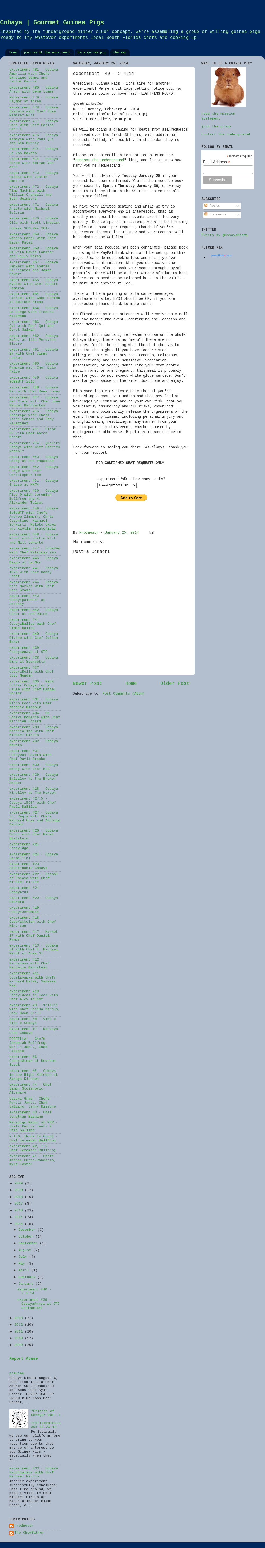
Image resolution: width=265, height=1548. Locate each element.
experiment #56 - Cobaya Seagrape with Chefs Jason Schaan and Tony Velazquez (33, 417)
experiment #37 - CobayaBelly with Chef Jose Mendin (31, 672)
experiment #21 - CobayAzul (26, 890)
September (29, 1243)
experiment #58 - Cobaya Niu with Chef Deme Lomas (34, 389)
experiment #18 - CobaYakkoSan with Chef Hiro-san (32, 922)
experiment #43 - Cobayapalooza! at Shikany (27, 600)
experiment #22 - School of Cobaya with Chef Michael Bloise (33, 878)
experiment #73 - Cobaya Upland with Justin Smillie (33, 177)
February (28, 1277)
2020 (19, 1184)
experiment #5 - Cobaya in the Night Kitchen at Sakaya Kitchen (33, 1075)
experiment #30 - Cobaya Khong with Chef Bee (33, 767)
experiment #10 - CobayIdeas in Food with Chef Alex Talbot (33, 995)
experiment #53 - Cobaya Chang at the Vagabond (33, 459)
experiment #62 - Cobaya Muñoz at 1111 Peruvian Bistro (33, 340)
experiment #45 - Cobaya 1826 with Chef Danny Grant (33, 572)
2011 (19, 1332)
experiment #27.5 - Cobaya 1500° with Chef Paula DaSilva (32, 803)
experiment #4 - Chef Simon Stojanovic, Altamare (30, 1089)
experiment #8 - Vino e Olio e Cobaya (32, 1021)
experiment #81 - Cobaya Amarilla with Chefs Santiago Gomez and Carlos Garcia (33, 76)
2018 (19, 1197)
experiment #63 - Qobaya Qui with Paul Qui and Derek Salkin (33, 326)
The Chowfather (29, 1533)
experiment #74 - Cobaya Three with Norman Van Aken (33, 163)
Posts (212, 206)
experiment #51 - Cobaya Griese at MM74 (33, 483)
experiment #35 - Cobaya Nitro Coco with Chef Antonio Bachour (33, 703)
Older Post (174, 683)
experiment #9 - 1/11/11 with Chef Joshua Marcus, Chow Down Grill (34, 1009)
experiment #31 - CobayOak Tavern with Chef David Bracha (30, 755)
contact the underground (99, 160)
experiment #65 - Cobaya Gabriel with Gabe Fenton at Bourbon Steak (34, 298)
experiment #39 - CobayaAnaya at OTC (28, 650)
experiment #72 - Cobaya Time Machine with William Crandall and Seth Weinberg (33, 193)
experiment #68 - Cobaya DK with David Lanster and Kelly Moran (33, 252)
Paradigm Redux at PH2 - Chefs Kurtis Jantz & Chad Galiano (33, 1126)
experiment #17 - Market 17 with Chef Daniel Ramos (33, 936)
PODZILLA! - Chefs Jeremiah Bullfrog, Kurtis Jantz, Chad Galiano (28, 1045)
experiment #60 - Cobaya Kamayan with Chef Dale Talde (33, 368)
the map (119, 52)
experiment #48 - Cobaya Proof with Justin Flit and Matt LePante (33, 538)
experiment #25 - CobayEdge (26, 846)
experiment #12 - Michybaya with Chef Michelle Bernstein (29, 964)
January (27, 1284)
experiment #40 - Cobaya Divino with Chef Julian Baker (33, 638)
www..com (221, 255)
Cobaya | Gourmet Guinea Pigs (52, 22)
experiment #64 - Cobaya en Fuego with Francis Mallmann (33, 312)
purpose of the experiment (47, 52)
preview (16, 1373)
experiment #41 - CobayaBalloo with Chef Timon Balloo (32, 624)
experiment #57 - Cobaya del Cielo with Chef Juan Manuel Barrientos (34, 401)
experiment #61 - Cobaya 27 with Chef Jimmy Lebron (33, 354)
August (26, 1250)
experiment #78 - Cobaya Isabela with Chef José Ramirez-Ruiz (33, 111)
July (24, 1257)
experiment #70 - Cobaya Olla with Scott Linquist (34, 220)
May (23, 1264)
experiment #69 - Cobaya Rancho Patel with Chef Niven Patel (33, 238)
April (25, 1270)
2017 (19, 1204)
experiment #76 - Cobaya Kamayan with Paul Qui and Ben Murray (33, 139)
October (27, 1237)
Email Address (216, 161)
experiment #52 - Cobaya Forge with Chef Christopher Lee (33, 471)
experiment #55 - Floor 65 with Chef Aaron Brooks (32, 433)
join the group (216, 126)
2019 (19, 1190)
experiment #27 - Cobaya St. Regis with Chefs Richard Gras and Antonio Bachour (34, 818)
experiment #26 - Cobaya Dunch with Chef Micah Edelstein (33, 834)
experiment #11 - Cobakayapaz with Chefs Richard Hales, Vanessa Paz (32, 979)
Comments (215, 215)
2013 (19, 1318)
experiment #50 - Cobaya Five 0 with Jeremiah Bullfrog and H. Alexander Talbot (33, 497)
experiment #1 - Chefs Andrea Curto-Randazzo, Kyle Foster (32, 1160)
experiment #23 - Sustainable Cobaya (28, 866)
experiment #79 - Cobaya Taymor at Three (33, 99)
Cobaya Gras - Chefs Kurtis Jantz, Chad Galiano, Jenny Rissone (32, 1103)
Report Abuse (23, 1359)
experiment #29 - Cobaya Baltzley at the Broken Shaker (33, 779)
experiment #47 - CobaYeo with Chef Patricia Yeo (34, 550)
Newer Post (87, 683)
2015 (19, 1217)
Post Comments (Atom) (124, 694)
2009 (19, 1345)
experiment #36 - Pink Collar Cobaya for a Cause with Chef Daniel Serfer (32, 687)
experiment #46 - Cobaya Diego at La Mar (33, 560)
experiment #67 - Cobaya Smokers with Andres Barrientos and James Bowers (33, 268)
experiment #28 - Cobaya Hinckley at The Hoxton (33, 791)
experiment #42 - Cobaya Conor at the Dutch (33, 612)
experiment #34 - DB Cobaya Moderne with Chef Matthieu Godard (34, 717)
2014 (19, 1224)
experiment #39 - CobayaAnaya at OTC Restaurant (38, 1304)
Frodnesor (24, 1526)
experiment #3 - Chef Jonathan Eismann (30, 1114)
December (28, 1230)
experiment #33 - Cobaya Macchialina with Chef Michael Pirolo (33, 731)
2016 (19, 1210)
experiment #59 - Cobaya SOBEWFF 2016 (33, 380)
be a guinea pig (92, 52)
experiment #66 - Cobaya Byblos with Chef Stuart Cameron (33, 284)
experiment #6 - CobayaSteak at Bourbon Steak (32, 1061)
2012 (19, 1325)
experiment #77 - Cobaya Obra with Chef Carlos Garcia (33, 125)
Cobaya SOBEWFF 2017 (29, 229)
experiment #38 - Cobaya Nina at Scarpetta (33, 660)
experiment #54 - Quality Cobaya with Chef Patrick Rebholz (34, 447)
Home (13, 52)
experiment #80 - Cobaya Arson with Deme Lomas (33, 90)
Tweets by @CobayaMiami (224, 235)
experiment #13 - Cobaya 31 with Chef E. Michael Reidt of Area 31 (33, 950)
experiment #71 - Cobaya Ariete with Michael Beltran (33, 209)
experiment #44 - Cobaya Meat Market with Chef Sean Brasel (33, 586)
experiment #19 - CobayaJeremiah (26, 910)
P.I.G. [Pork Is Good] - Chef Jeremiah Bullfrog (33, 1138)
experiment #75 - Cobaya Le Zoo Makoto (33, 151)
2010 (19, 1338)
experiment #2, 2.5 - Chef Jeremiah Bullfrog (32, 1148)
